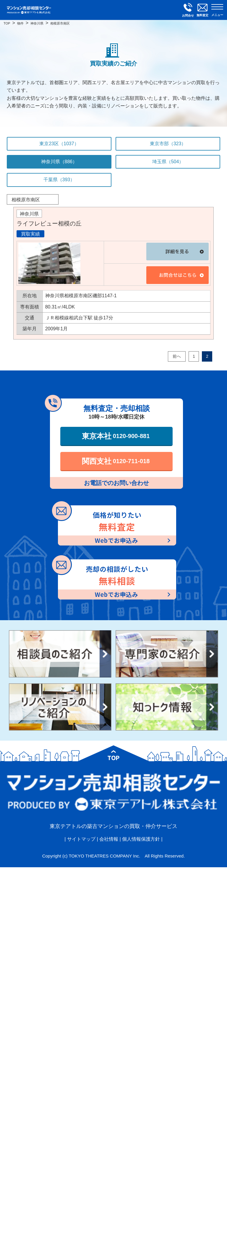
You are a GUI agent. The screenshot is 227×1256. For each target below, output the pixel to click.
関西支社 (116, 461)
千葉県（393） (59, 179)
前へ (177, 356)
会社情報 (108, 839)
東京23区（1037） (59, 143)
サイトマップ (81, 839)
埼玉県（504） (168, 161)
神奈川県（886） (59, 161)
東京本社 (116, 436)
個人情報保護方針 (141, 839)
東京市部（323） (168, 143)
